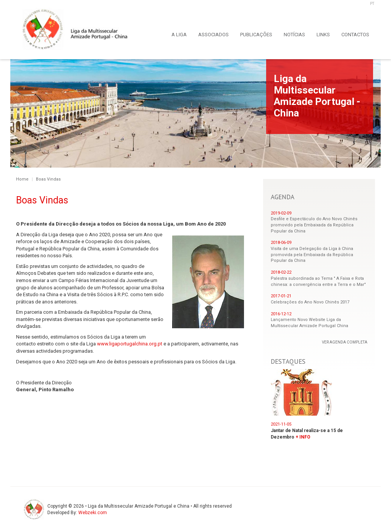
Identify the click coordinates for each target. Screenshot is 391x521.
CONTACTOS (355, 34)
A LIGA (179, 34)
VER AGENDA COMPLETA (344, 342)
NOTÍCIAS (294, 34)
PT (372, 4)
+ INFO (303, 437)
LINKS (323, 34)
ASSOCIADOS (213, 34)
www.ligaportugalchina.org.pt (129, 344)
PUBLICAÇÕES (256, 34)
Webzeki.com (92, 512)
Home (22, 179)
